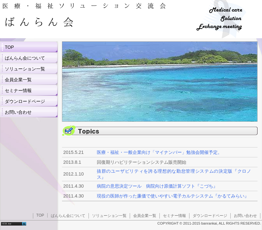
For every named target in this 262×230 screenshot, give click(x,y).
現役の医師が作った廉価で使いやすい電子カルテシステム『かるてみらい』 (173, 195)
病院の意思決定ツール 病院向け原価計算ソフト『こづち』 (157, 186)
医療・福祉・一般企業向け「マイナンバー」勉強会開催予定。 (159, 152)
